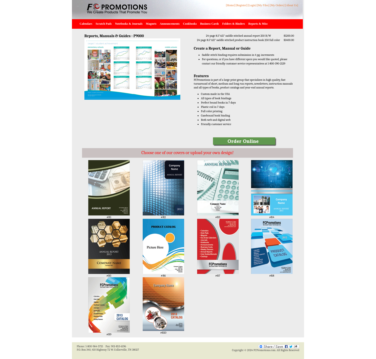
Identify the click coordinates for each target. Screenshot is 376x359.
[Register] (241, 5)
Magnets (151, 23)
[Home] (230, 5)
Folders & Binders (233, 23)
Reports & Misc (258, 23)
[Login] (252, 5)
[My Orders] (277, 5)
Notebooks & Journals (129, 23)
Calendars (86, 23)
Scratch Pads (104, 23)
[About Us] (291, 5)
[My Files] (263, 5)
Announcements (170, 23)
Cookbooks (190, 23)
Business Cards (209, 23)
